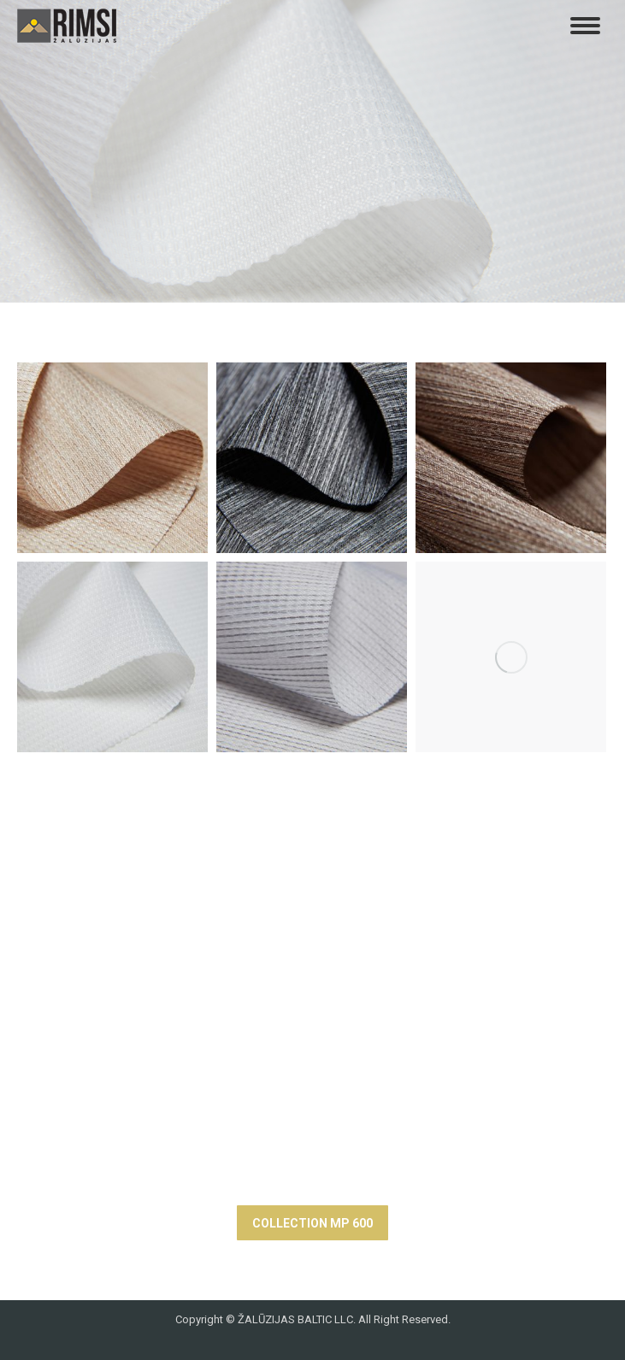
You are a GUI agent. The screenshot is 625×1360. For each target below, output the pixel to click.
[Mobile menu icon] (585, 25)
